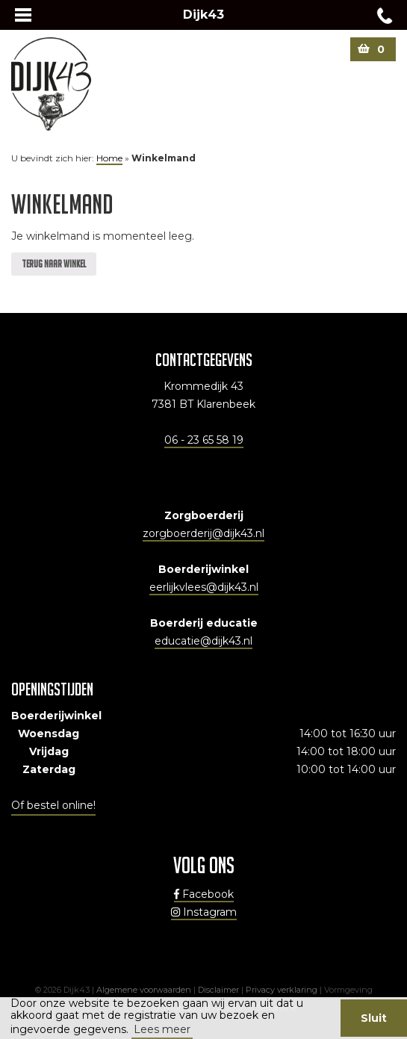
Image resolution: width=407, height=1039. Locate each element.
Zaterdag (48, 769)
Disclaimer (218, 989)
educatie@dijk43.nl (203, 641)
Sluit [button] (374, 1018)
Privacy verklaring (281, 989)
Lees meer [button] (162, 1029)
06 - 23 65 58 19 (203, 440)
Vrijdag (49, 751)
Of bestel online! (53, 805)
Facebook (204, 894)
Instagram (204, 912)
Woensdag (48, 733)
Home (109, 158)
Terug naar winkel (54, 264)
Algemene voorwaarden (143, 989)
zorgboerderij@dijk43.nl (203, 533)
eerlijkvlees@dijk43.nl (203, 587)
